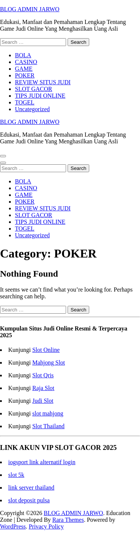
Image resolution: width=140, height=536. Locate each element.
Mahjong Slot (48, 362)
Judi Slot (42, 401)
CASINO (26, 62)
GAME (23, 69)
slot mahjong (47, 413)
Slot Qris (42, 375)
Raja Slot (43, 388)
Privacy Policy (46, 526)
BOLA (23, 55)
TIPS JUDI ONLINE (40, 95)
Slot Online (45, 350)
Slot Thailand (48, 426)
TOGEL (24, 102)
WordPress (13, 526)
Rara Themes (68, 520)
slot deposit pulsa (29, 500)
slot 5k (16, 475)
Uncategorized (32, 109)
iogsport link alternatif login (41, 462)
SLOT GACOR (33, 89)
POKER (24, 75)
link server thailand (31, 487)
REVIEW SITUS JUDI (43, 82)
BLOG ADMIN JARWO (29, 9)
